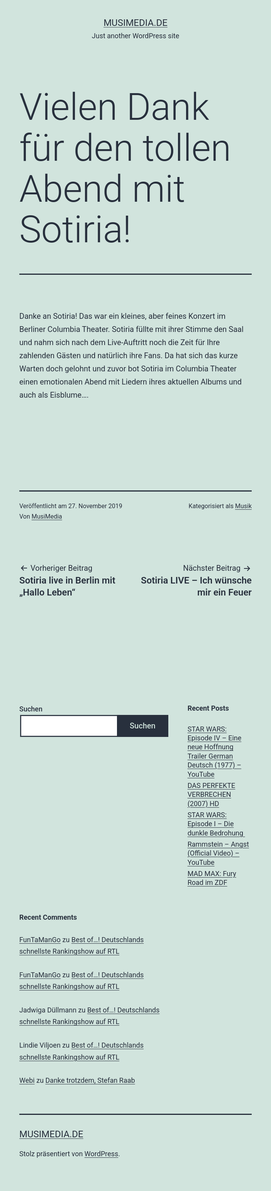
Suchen (30, 709)
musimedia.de (135, 22)
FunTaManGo (40, 940)
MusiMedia (47, 516)
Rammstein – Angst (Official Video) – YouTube (218, 853)
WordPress (101, 1154)
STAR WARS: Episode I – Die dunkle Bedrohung (216, 824)
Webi (27, 1080)
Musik (243, 506)
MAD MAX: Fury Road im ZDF (212, 877)
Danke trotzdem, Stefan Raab (90, 1080)
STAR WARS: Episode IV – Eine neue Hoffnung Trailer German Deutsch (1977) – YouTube (215, 751)
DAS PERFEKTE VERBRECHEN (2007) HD (211, 794)
